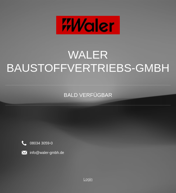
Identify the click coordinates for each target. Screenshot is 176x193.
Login (88, 179)
